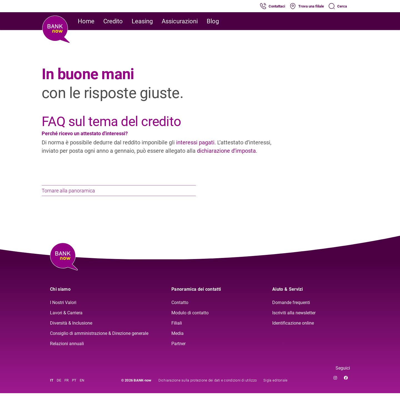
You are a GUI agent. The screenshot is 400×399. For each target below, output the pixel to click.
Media (177, 339)
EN (82, 386)
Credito (113, 21)
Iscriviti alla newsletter (294, 318)
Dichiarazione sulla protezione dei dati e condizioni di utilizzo (207, 386)
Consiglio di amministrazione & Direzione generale (99, 339)
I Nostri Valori (63, 308)
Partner (178, 349)
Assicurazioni (180, 21)
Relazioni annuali (67, 349)
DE (59, 386)
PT (74, 386)
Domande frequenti (291, 308)
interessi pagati (195, 142)
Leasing (142, 21)
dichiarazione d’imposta (226, 150)
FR (66, 386)
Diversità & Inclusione (71, 329)
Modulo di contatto (190, 318)
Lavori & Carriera (66, 318)
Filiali (176, 329)
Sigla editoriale (275, 386)
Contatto (179, 308)
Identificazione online (293, 329)
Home (86, 21)
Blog (213, 21)
